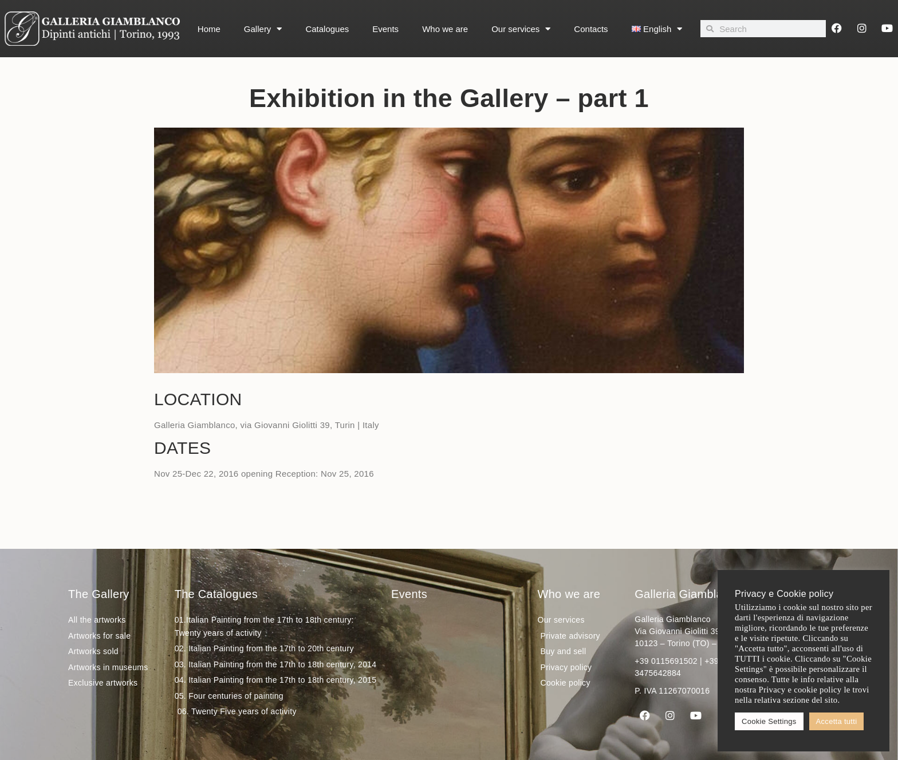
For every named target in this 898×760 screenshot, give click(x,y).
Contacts (591, 29)
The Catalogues (216, 594)
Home (209, 29)
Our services (520, 28)
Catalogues (327, 29)
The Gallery (98, 594)
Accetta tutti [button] (836, 721)
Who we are (445, 29)
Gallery (263, 28)
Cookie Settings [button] (769, 721)
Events (385, 29)
